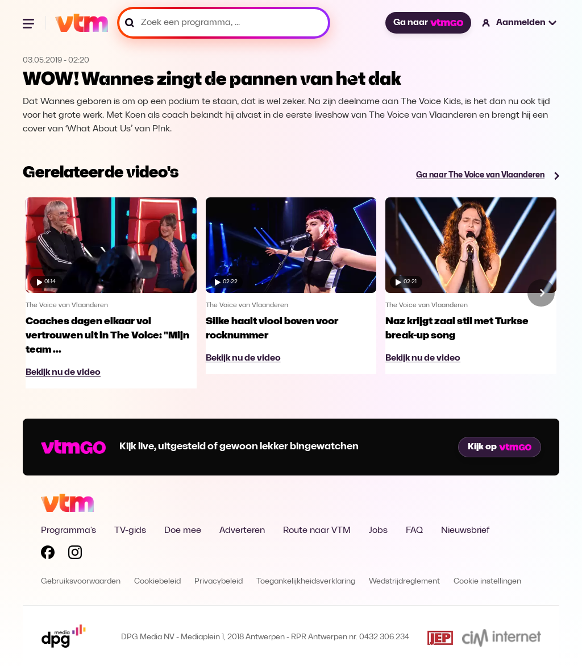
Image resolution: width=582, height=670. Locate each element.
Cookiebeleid (157, 581)
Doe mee (182, 530)
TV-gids (130, 530)
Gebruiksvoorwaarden (80, 581)
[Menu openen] (29, 23)
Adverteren (242, 530)
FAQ (414, 530)
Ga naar (428, 22)
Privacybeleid (218, 581)
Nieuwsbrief (465, 530)
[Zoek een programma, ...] (223, 22)
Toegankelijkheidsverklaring (305, 581)
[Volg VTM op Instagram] (75, 554)
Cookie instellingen (487, 581)
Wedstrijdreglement (404, 581)
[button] (519, 23)
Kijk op (499, 447)
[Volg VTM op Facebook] (48, 554)
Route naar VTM (317, 530)
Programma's (68, 530)
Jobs (378, 530)
